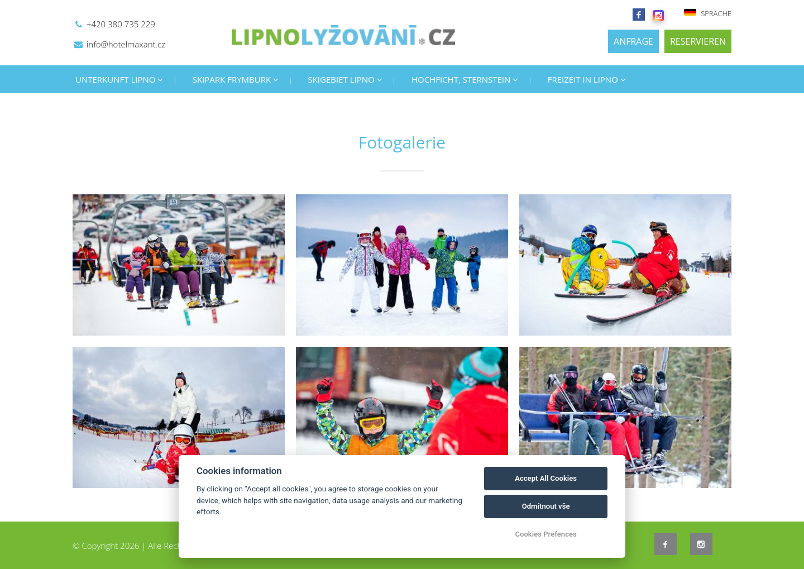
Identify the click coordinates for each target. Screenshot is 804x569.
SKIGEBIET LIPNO (345, 79)
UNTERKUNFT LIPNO (119, 79)
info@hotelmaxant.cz (126, 44)
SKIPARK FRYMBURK (236, 79)
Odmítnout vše (546, 506)
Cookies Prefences (545, 534)
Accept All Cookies (546, 478)
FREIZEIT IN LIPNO (587, 79)
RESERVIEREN (698, 41)
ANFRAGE (633, 41)
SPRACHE (707, 13)
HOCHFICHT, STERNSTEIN (464, 79)
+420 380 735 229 (121, 24)
